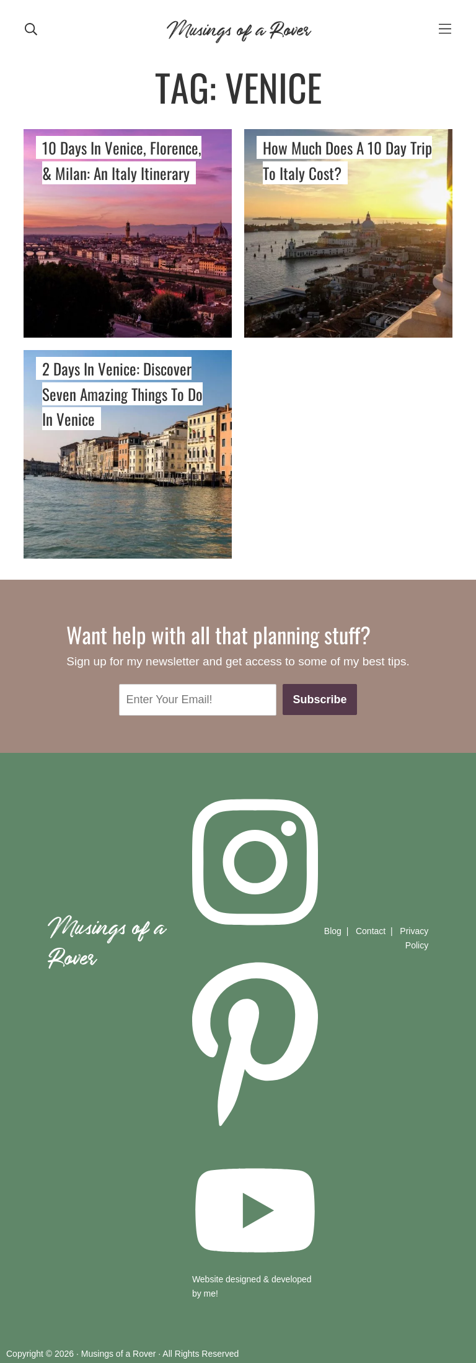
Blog (333, 931)
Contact (371, 931)
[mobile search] (31, 28)
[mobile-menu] (445, 28)
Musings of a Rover (238, 27)
